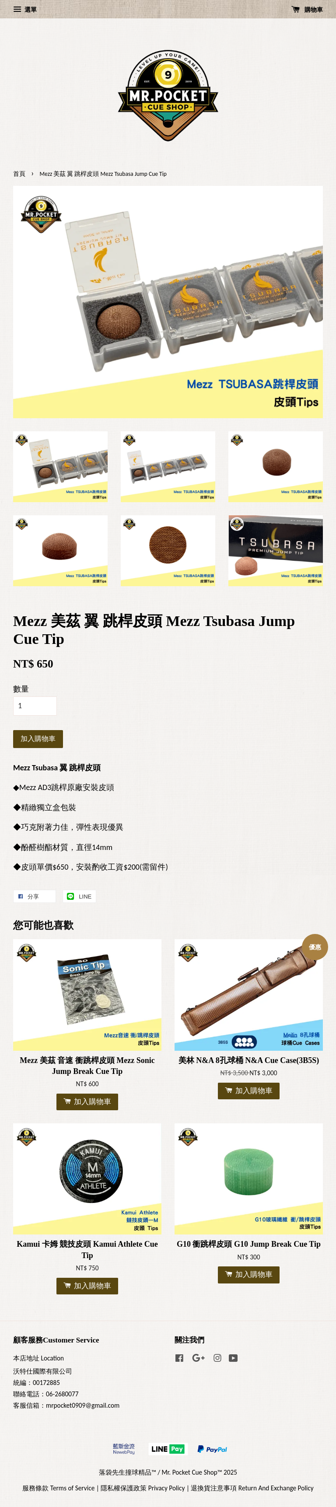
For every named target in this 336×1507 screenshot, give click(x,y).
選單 (25, 9)
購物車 (307, 9)
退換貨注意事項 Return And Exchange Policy (252, 1488)
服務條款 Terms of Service (58, 1488)
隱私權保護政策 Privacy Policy (143, 1488)
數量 (21, 689)
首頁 (19, 174)
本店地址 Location (38, 1358)
